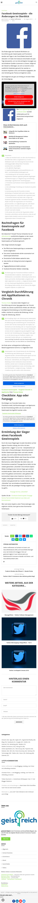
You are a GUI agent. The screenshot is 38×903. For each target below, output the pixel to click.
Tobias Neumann (7, 779)
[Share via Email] (24, 539)
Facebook (5, 529)
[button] (3, 900)
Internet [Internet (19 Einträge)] (5, 744)
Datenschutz (4, 886)
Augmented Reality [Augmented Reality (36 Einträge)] (28, 740)
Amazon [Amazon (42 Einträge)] (5, 740)
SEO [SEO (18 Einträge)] (12, 751)
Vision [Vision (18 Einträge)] (22, 753)
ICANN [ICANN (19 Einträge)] (27, 742)
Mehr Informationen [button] (18, 93)
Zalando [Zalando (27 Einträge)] (5, 755)
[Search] (36, 2)
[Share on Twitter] (20, 536)
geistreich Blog (5, 876)
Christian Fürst (6, 772)
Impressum (4, 884)
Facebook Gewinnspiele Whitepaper (11, 417)
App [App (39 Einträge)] (12, 740)
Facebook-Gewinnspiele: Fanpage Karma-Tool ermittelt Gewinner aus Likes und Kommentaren (17, 502)
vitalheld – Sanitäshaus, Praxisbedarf (11, 879)
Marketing (12, 529)
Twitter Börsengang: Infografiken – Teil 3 (18, 642)
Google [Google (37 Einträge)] (19, 742)
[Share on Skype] (20, 539)
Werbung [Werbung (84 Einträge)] (30, 753)
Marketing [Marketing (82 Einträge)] (14, 744)
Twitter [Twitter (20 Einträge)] (15, 753)
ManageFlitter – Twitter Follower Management (19, 615)
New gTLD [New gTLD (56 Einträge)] (20, 746)
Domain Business (7, 853)
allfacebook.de (6, 240)
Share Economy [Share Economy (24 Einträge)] (21, 751)
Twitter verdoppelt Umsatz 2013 (19, 670)
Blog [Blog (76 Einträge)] (4, 742)
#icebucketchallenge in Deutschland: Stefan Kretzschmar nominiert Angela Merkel (23, 152)
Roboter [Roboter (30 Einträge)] (5, 751)
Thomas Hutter (6, 307)
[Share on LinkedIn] (27, 536)
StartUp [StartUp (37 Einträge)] (31, 751)
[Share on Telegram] (13, 539)
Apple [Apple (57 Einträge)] (18, 740)
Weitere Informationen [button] (19, 390)
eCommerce (6, 856)
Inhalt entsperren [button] (19, 97)
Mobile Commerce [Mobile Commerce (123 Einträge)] (9, 746)
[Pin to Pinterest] (23, 536)
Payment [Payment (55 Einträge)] (29, 749)
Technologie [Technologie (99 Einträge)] (6, 753)
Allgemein (5, 849)
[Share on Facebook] (16, 536)
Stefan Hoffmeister (16, 19)
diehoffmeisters (5, 877)
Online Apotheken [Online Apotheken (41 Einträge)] (8, 749)
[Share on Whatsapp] (31, 536)
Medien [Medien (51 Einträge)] (22, 744)
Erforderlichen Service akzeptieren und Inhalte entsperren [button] (19, 102)
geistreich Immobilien (7, 874)
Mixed (4, 860)
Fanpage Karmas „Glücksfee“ (19, 496)
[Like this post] (12, 536)
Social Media (6, 864)
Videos (4, 867)
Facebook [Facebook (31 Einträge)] (12, 742)
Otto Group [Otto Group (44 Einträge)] (20, 749)
